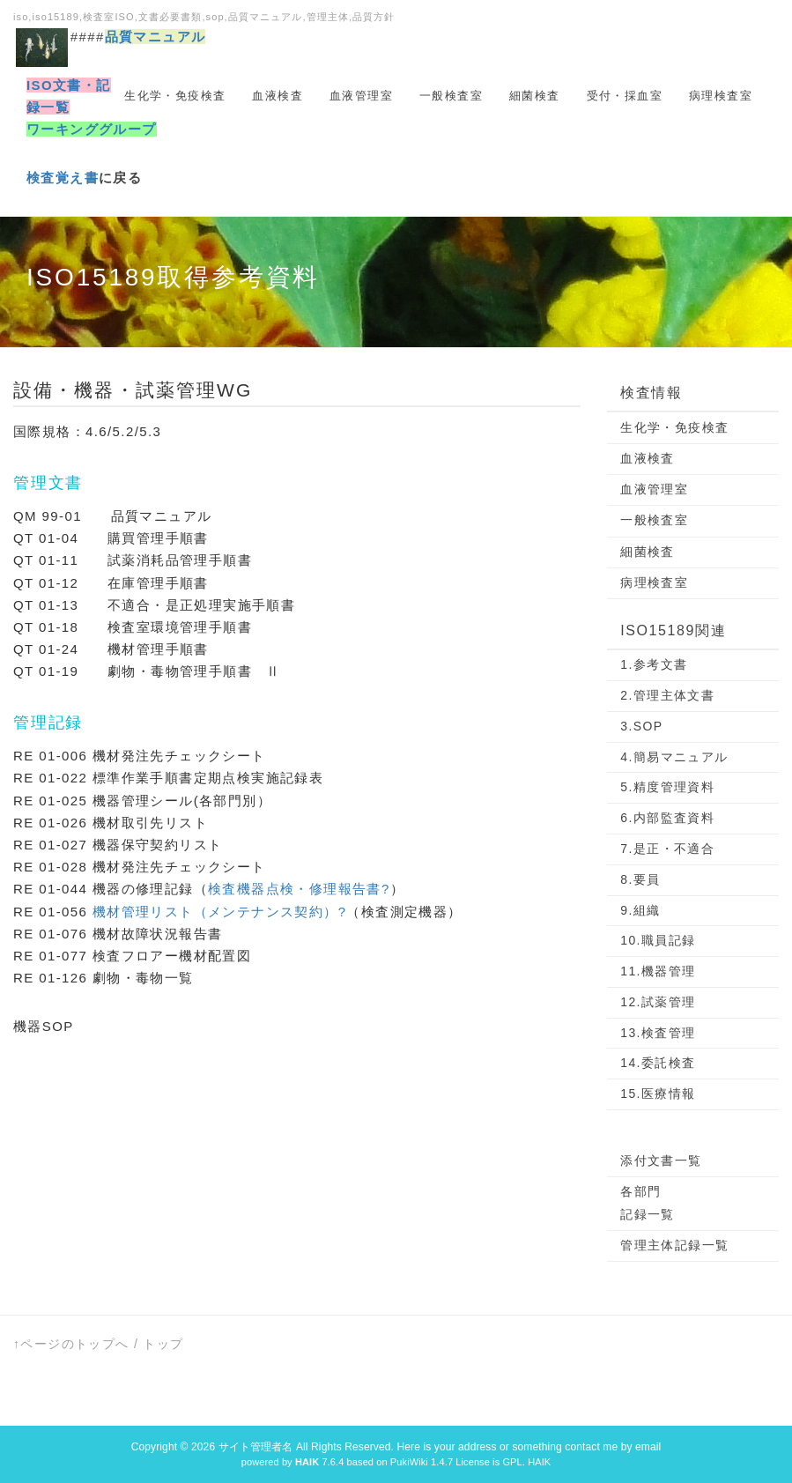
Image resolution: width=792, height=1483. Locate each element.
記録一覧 (647, 1214)
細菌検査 (534, 95)
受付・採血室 (624, 95)
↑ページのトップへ (71, 1344)
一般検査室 (451, 95)
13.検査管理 (657, 1033)
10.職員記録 (657, 940)
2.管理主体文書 (667, 695)
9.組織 (640, 910)
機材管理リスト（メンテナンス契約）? (220, 911)
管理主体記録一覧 (674, 1245)
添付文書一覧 (660, 1160)
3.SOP (641, 726)
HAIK (539, 1462)
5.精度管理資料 (667, 787)
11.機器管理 (657, 971)
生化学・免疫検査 (175, 95)
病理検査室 (720, 95)
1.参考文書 (653, 664)
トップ (163, 1344)
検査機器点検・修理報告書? (299, 888)
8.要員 (640, 879)
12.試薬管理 (657, 1002)
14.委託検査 (657, 1063)
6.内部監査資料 (667, 818)
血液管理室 (361, 95)
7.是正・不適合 (667, 849)
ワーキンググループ (91, 129)
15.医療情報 (657, 1093)
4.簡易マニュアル (674, 757)
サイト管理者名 (255, 1447)
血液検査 (277, 95)
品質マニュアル (155, 36)
